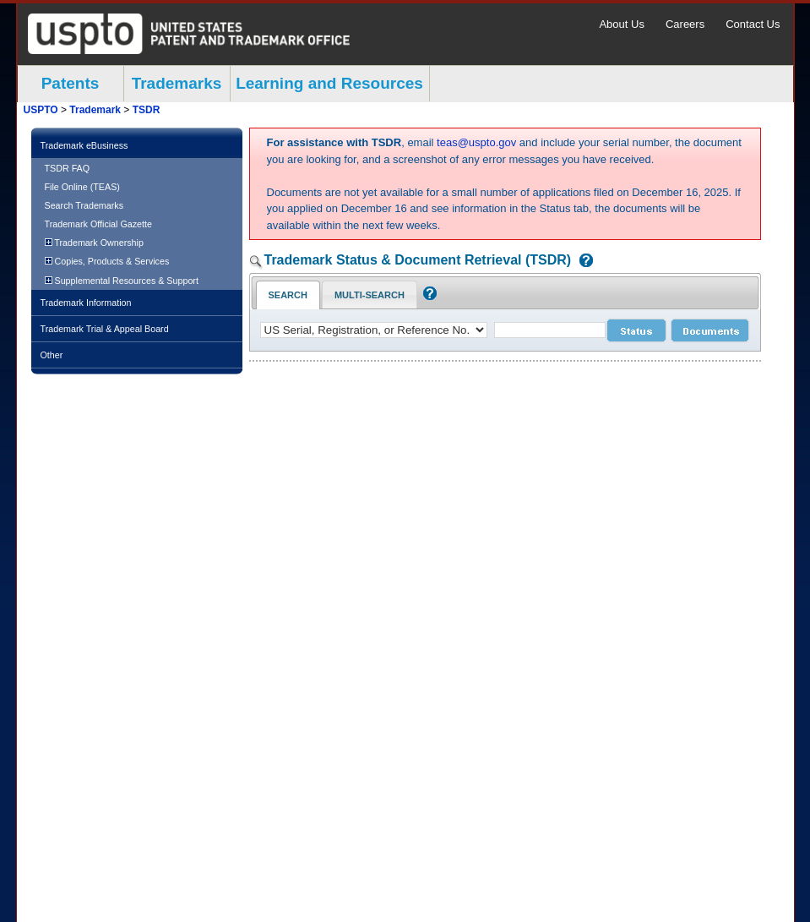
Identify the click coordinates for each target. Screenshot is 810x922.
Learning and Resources (329, 83)
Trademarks (177, 83)
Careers (685, 24)
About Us (621, 24)
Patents (70, 83)
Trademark (95, 110)
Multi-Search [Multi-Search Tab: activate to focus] (369, 295)
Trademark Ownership (94, 242)
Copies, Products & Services (107, 261)
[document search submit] (710, 330)
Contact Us (753, 24)
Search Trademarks (84, 205)
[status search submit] (636, 330)
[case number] (550, 330)
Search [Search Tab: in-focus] (288, 295)
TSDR (146, 110)
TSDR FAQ (67, 168)
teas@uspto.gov (476, 142)
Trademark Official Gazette (98, 224)
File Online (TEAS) (82, 187)
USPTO (41, 110)
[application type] (373, 330)
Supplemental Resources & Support (121, 281)
